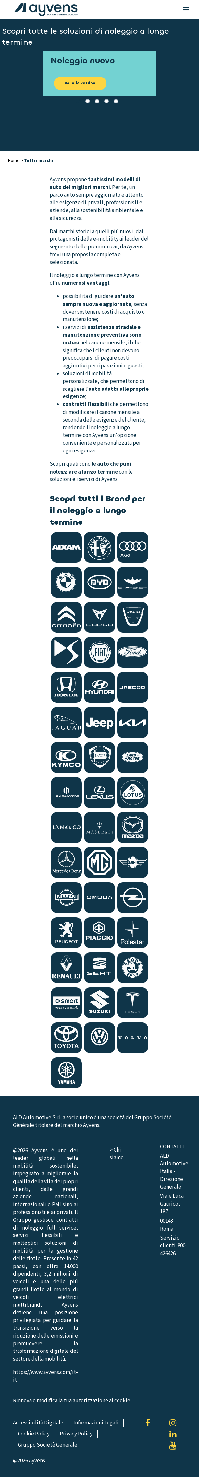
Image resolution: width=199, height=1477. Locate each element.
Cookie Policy (34, 1434)
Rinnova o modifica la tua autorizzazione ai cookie (71, 1401)
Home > (16, 160)
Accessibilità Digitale (38, 1423)
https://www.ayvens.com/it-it (45, 1376)
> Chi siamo (117, 1154)
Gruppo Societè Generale (47, 1445)
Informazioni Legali (95, 1423)
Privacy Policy (76, 1434)
